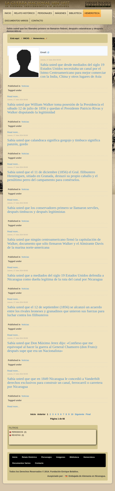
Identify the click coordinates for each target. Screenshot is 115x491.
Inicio (8, 13)
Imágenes (60, 13)
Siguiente (79, 414)
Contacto (37, 20)
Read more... (13, 96)
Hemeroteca (92, 13)
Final (88, 414)
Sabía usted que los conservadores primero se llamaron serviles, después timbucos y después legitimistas (53, 210)
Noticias (25, 86)
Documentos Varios (16, 20)
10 (72, 414)
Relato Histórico (24, 13)
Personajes (45, 13)
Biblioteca (75, 13)
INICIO (26, 38)
